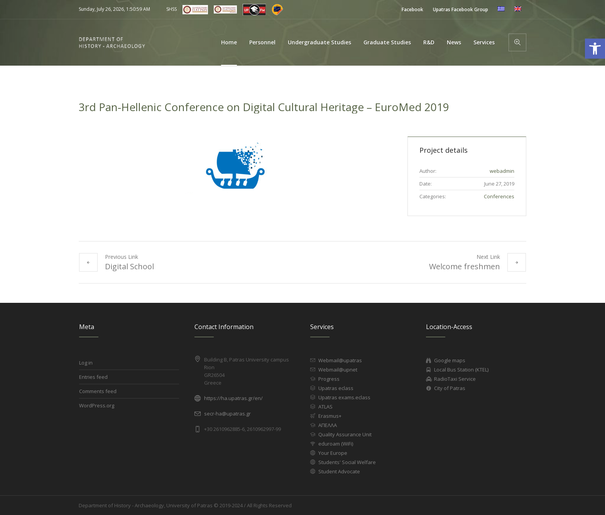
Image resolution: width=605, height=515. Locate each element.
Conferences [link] (499, 196)
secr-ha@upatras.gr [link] (227, 413)
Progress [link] (329, 378)
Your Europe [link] (332, 452)
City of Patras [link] (449, 388)
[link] (412, 9)
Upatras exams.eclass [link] (344, 397)
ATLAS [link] (325, 406)
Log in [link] (86, 362)
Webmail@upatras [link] (340, 360)
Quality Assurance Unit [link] (345, 434)
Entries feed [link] (93, 376)
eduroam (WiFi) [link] (335, 443)
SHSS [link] (171, 9)
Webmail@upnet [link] (337, 369)
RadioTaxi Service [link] (455, 378)
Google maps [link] (449, 360)
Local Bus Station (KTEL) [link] (461, 369)
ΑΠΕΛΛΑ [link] (327, 425)
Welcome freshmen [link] (464, 266)
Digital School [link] (129, 266)
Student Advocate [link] (339, 471)
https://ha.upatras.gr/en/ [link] (233, 398)
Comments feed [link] (98, 391)
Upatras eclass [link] (335, 388)
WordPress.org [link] (96, 405)
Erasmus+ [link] (329, 415)
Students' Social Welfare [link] (347, 462)
